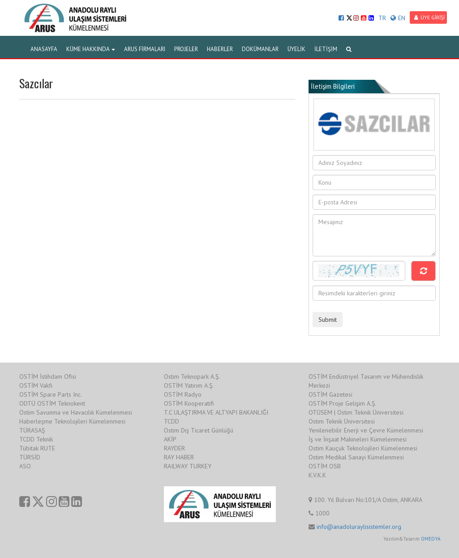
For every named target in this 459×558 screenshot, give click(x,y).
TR (382, 18)
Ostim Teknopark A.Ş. (192, 376)
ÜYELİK (296, 49)
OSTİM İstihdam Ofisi (47, 376)
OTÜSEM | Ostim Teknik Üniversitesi (356, 412)
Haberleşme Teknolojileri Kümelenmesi (72, 421)
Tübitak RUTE (37, 448)
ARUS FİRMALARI (144, 49)
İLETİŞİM (325, 49)
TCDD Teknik (36, 439)
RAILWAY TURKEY (187, 466)
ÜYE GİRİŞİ (429, 17)
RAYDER (174, 448)
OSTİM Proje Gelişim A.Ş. (342, 403)
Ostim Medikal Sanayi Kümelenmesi (356, 457)
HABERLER (220, 49)
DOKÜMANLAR (260, 49)
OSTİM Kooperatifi (189, 403)
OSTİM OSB (325, 466)
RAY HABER (179, 457)
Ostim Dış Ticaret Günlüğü (198, 430)
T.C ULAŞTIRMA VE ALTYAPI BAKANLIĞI (216, 412)
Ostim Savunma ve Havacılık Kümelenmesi (75, 412)
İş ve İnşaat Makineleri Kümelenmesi (358, 439)
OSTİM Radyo (183, 394)
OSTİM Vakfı (35, 385)
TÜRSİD (29, 457)
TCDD (171, 421)
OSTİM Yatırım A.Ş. (189, 385)
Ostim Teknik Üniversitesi (342, 421)
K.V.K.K (317, 475)
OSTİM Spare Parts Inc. (50, 394)
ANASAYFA (43, 49)
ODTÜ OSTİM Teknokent (52, 403)
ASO (25, 466)
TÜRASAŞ (32, 430)
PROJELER (186, 49)
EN (397, 18)
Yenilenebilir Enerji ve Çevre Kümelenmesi (366, 430)
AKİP (170, 439)
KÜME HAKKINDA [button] (90, 49)
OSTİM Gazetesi (330, 394)
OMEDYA (430, 539)
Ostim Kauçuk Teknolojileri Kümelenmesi (363, 448)
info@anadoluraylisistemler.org (359, 527)
